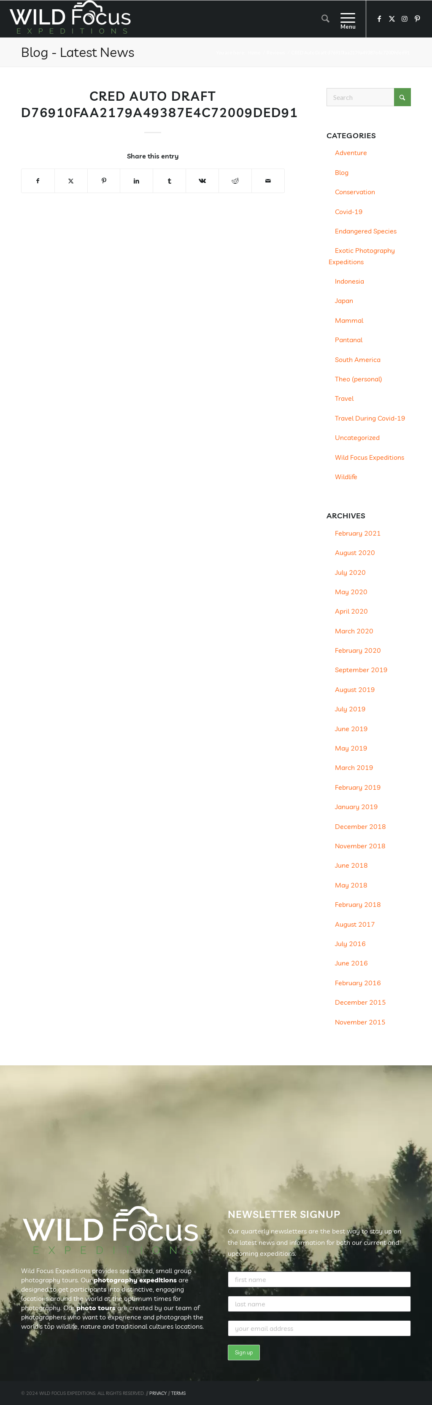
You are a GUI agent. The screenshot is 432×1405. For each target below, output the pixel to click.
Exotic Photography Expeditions (362, 255)
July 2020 (350, 572)
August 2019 (355, 689)
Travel (344, 398)
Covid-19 (349, 211)
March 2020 (354, 631)
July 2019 (350, 709)
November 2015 (360, 1022)
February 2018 (358, 904)
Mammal (349, 320)
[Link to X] (392, 18)
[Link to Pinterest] (417, 18)
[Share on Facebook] (38, 181)
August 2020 (355, 552)
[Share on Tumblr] (169, 181)
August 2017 (355, 924)
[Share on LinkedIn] (136, 181)
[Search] (325, 19)
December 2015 (360, 1002)
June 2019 (351, 728)
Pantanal (348, 339)
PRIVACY (158, 1393)
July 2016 (350, 943)
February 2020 (358, 650)
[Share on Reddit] (235, 181)
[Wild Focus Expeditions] (71, 19)
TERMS (178, 1393)
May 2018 (351, 885)
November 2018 (360, 846)
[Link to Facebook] (379, 18)
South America (358, 359)
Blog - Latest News (77, 51)
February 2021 (358, 533)
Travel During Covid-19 (370, 418)
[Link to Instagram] (404, 18)
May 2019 (351, 748)
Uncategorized (357, 437)
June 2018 (351, 865)
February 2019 (358, 787)
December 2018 (360, 826)
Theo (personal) (358, 379)
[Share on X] (71, 181)
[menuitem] (325, 19)
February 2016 (358, 983)
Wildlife (346, 476)
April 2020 (351, 611)
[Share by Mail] (268, 181)
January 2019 (356, 806)
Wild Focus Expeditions (369, 457)
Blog (341, 172)
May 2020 (351, 591)
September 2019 (361, 669)
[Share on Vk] (202, 181)
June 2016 (351, 963)
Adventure (351, 152)
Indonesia (349, 281)
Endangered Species (366, 231)
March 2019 (354, 767)
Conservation (355, 192)
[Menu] (345, 19)
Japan (344, 300)
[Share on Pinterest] (104, 181)
